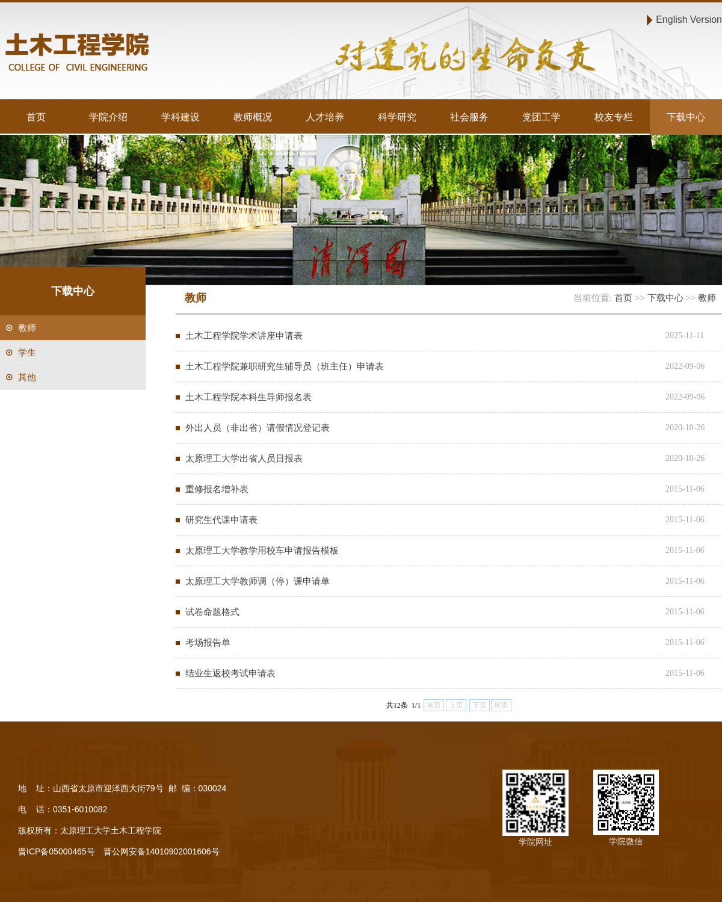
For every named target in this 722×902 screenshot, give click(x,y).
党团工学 (541, 117)
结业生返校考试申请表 (230, 673)
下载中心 (686, 117)
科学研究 (397, 117)
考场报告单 (207, 642)
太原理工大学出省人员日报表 (244, 458)
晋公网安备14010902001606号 (161, 851)
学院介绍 (108, 117)
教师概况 (252, 117)
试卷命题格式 (212, 611)
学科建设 (180, 117)
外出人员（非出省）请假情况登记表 (257, 427)
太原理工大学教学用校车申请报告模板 (262, 550)
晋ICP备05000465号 (56, 851)
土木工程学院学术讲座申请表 (244, 335)
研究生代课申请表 (221, 519)
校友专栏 (613, 117)
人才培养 (325, 117)
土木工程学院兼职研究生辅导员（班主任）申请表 (284, 366)
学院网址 (535, 842)
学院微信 (626, 841)
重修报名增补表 (216, 488)
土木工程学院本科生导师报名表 (248, 396)
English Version (689, 19)
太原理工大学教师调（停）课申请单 (257, 580)
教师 (707, 297)
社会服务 (469, 117)
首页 (36, 117)
